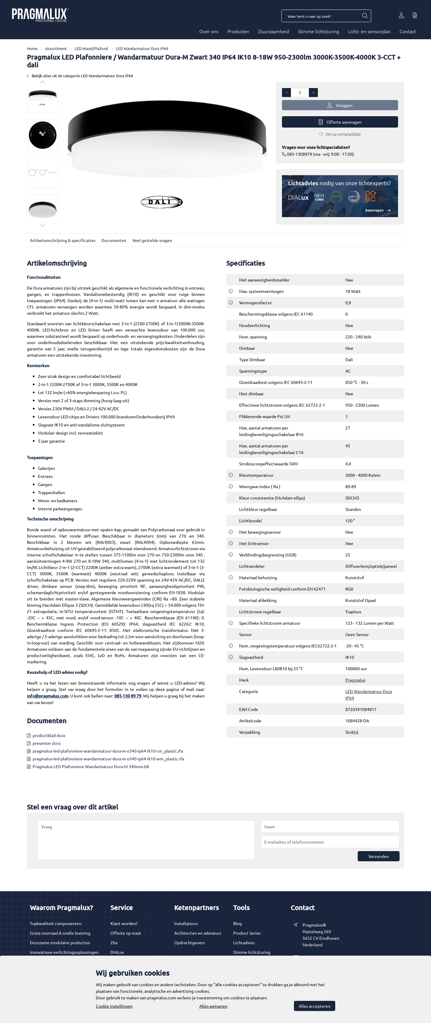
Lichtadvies (244, 942)
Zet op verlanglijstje (340, 134)
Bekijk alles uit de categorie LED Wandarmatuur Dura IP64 (80, 75)
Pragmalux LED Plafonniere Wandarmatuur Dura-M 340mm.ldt (91, 766)
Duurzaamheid (273, 31)
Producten (238, 31)
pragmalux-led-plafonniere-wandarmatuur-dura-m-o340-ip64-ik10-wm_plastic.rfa (108, 758)
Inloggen (340, 105)
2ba (113, 942)
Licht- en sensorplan (369, 31)
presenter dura (46, 743)
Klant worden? (124, 923)
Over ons (208, 31)
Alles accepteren (314, 1006)
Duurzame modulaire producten (60, 942)
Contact (408, 31)
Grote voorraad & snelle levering (60, 933)
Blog (237, 923)
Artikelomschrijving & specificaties (62, 240)
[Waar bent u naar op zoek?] (365, 16)
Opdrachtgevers (189, 942)
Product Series (247, 933)
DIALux (117, 952)
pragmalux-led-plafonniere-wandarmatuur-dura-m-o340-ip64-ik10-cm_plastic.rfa (108, 750)
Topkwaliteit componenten (55, 923)
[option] (42, 98)
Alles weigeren (213, 1006)
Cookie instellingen (114, 1006)
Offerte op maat (125, 933)
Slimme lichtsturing (318, 31)
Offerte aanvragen (340, 122)
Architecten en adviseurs (197, 933)
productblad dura (49, 735)
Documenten (113, 240)
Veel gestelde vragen (152, 240)
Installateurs (186, 923)
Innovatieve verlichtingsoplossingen (64, 952)
